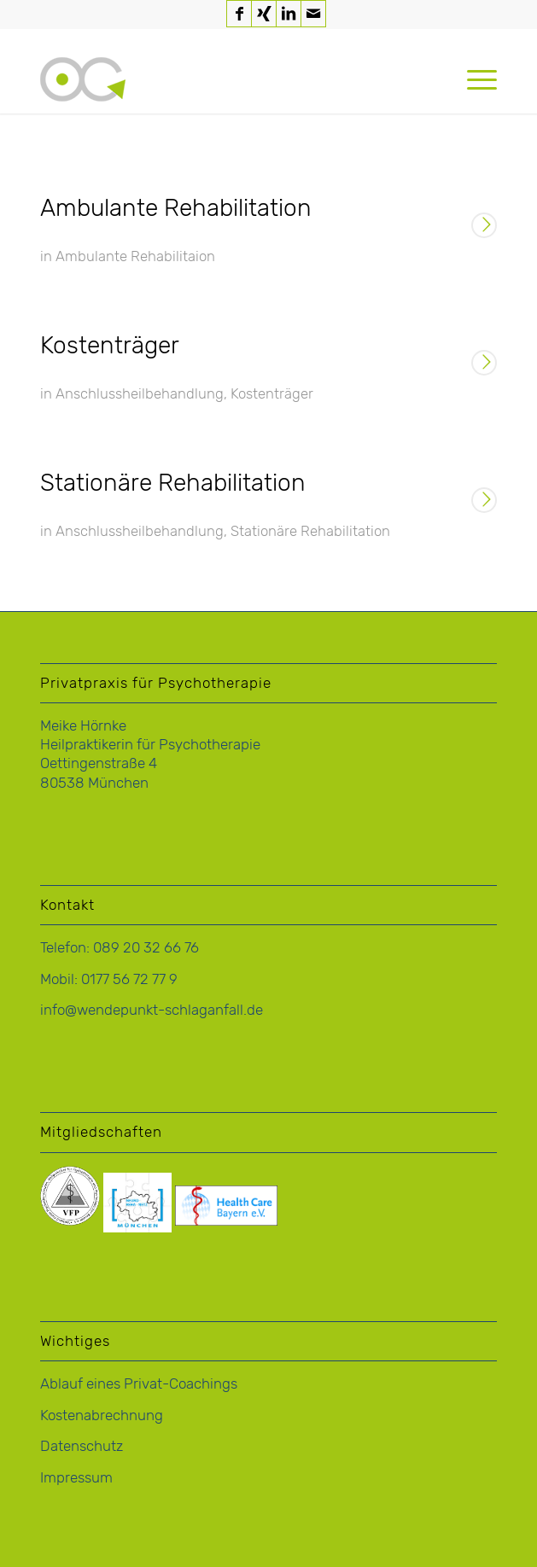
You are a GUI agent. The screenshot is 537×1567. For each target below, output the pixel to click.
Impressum (76, 1477)
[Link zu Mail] (313, 13)
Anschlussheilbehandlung (139, 393)
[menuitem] (473, 79)
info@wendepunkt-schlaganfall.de (151, 1009)
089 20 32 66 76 (146, 947)
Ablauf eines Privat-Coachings (138, 1383)
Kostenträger (109, 345)
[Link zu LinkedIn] (289, 13)
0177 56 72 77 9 (129, 978)
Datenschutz (81, 1445)
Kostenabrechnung (101, 1415)
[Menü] (473, 79)
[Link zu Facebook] (239, 13)
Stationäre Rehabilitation (173, 483)
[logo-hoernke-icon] (223, 79)
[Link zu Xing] (264, 13)
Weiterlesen (484, 227)
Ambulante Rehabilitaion (135, 256)
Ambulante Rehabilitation (176, 208)
